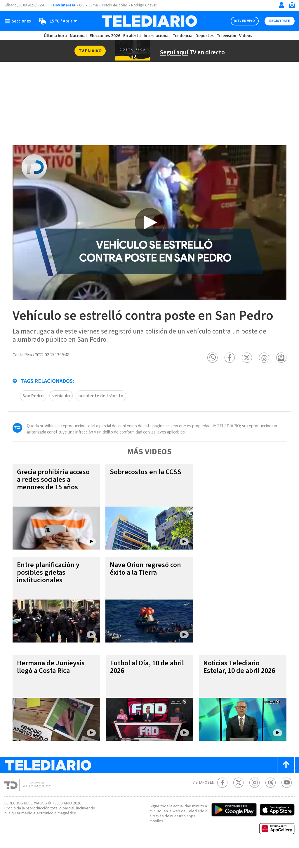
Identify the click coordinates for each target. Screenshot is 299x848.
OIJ (81, 5)
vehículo (61, 396)
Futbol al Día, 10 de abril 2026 (147, 667)
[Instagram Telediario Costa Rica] (254, 783)
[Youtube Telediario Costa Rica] (286, 783)
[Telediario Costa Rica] (149, 21)
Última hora (55, 36)
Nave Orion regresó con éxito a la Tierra (145, 569)
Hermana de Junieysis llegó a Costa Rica (51, 667)
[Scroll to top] (286, 765)
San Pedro (33, 396)
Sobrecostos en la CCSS (145, 472)
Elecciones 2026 (105, 36)
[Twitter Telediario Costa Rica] (238, 783)
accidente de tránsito (101, 396)
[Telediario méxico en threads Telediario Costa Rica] (270, 783)
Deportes (204, 36)
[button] (212, 357)
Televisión (226, 36)
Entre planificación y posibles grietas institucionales (48, 572)
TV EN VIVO (246, 20)
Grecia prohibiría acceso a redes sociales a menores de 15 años (53, 479)
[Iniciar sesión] (281, 5)
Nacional (78, 36)
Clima (93, 5)
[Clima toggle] (56, 21)
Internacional (157, 36)
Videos (245, 36)
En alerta (132, 36)
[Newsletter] (292, 6)
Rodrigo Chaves (144, 5)
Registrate (279, 20)
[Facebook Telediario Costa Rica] (222, 783)
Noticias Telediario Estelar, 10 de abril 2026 (239, 667)
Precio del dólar (114, 5)
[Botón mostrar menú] (19, 21)
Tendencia (182, 36)
